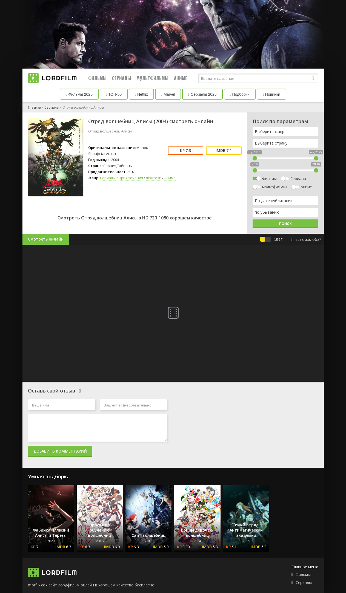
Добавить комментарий (60, 451)
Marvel (168, 94)
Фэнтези (153, 177)
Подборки (240, 94)
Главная (34, 107)
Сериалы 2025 (202, 94)
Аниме (180, 78)
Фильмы (97, 78)
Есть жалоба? (306, 239)
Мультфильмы (152, 78)
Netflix (141, 94)
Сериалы (121, 78)
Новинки (271, 94)
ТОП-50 (114, 94)
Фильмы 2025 (79, 94)
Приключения (131, 177)
